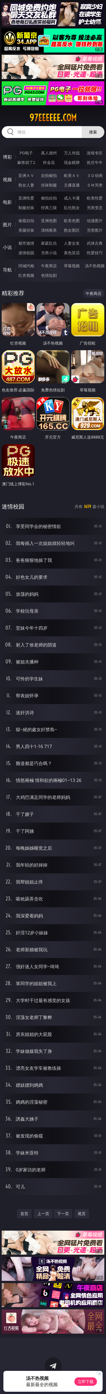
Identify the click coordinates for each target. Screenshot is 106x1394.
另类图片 (95, 230)
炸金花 (49, 162)
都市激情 (26, 243)
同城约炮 (26, 265)
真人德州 (49, 152)
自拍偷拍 (49, 175)
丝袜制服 (49, 185)
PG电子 (26, 152)
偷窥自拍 (26, 220)
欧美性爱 (95, 198)
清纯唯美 (49, 230)
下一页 (63, 1213)
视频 (7, 179)
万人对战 (72, 152)
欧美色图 (72, 220)
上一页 (43, 1213)
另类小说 (49, 252)
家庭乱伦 (49, 243)
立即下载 (86, 1381)
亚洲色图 (49, 220)
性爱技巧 (95, 252)
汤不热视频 (95, 265)
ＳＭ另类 (95, 185)
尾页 (82, 1213)
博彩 (7, 157)
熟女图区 (72, 230)
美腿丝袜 (26, 230)
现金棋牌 (72, 162)
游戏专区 (95, 152)
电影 (7, 202)
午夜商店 (49, 265)
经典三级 (49, 207)
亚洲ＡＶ (26, 175)
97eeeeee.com (53, 117)
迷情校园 (26, 252)
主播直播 (72, 185)
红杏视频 (26, 275)
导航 (7, 270)
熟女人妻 (26, 185)
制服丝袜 (26, 207)
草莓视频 (72, 265)
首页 (24, 1213)
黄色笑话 (72, 252)
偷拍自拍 (49, 198)
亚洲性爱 (26, 198)
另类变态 (95, 207)
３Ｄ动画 (95, 175)
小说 (7, 247)
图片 (7, 225)
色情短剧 (49, 275)
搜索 (93, 132)
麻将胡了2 (26, 162)
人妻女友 (72, 243)
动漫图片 (95, 220)
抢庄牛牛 (95, 162)
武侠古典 (95, 243)
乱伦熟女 (72, 207)
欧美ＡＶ (72, 175)
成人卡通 (72, 198)
